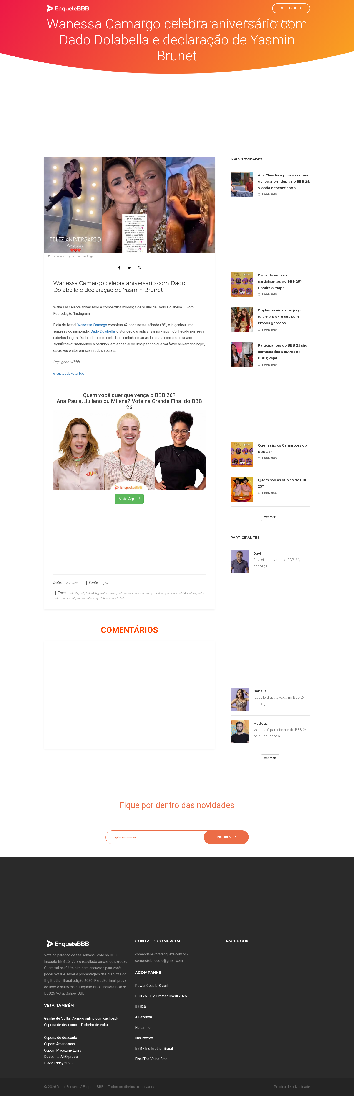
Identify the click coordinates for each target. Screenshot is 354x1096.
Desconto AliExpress (61, 1057)
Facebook (237, 941)
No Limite (143, 1027)
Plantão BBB (202, 21)
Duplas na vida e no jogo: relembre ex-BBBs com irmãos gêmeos (280, 316)
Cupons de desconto (60, 1037)
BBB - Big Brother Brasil (154, 1048)
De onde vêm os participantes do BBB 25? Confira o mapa (280, 281)
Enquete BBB (172, 21)
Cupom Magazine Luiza (62, 1050)
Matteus (260, 723)
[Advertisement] (177, 108)
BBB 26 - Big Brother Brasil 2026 (161, 996)
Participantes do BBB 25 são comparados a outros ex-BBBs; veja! (282, 351)
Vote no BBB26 (141, 21)
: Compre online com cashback (81, 1018)
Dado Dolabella (102, 331)
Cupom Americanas (59, 1044)
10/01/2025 (267, 194)
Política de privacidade (292, 1087)
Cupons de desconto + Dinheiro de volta (76, 1025)
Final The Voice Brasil (152, 1059)
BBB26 (140, 1006)
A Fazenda (143, 1017)
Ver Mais (270, 517)
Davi (257, 553)
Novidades (252, 21)
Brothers (228, 21)
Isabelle (260, 691)
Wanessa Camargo (92, 325)
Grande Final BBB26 (285, 21)
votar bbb (78, 373)
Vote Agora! (129, 498)
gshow (106, 583)
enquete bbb (61, 373)
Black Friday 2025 (58, 1063)
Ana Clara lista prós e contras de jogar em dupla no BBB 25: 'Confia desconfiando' (284, 181)
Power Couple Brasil (151, 985)
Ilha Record (144, 1038)
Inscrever (226, 837)
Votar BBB (291, 8)
